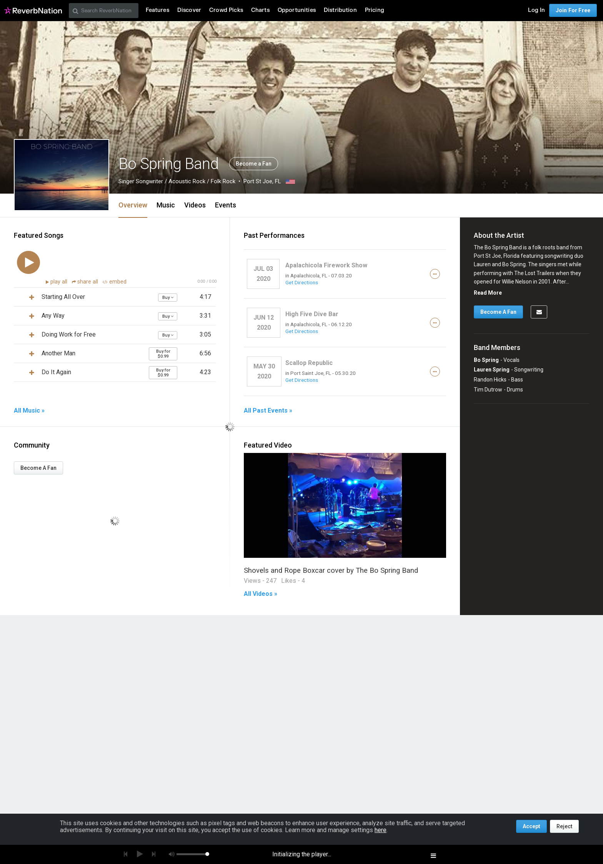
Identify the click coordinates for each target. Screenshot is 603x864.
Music (166, 205)
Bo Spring (486, 360)
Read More (488, 293)
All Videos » (260, 593)
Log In (536, 10)
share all (86, 282)
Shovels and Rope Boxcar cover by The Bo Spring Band (331, 570)
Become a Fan (254, 164)
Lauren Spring (492, 369)
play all (59, 282)
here (380, 830)
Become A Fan (38, 468)
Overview (132, 205)
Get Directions (301, 282)
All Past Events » (268, 410)
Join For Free (573, 10)
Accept (531, 826)
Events (225, 205)
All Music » (29, 410)
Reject (564, 826)
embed (115, 282)
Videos (195, 205)
